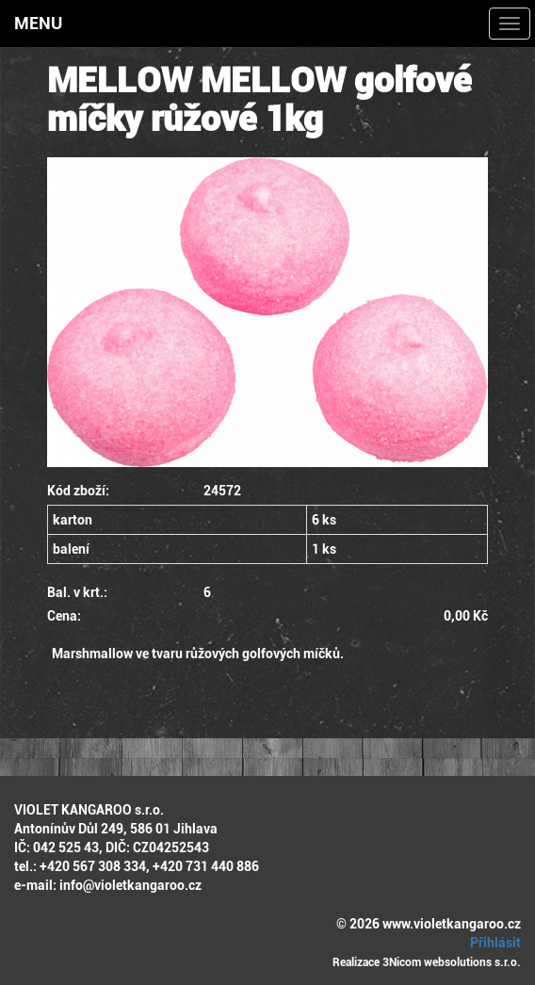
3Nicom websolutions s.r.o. (451, 962)
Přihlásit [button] (492, 942)
